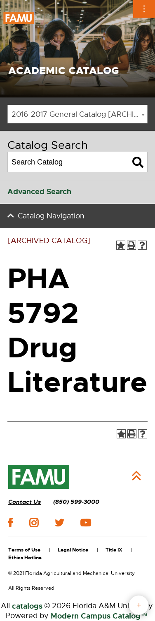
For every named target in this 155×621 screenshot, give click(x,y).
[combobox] (77, 114)
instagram (33, 522)
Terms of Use (24, 550)
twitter (59, 522)
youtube (85, 522)
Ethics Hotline (25, 557)
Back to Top (136, 476)
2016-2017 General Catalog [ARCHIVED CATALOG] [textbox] (79, 114)
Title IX (114, 550)
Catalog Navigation (51, 215)
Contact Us (24, 501)
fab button (138, 605)
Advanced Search (39, 192)
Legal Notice (73, 550)
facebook (10, 522)
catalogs (27, 606)
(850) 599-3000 (76, 501)
